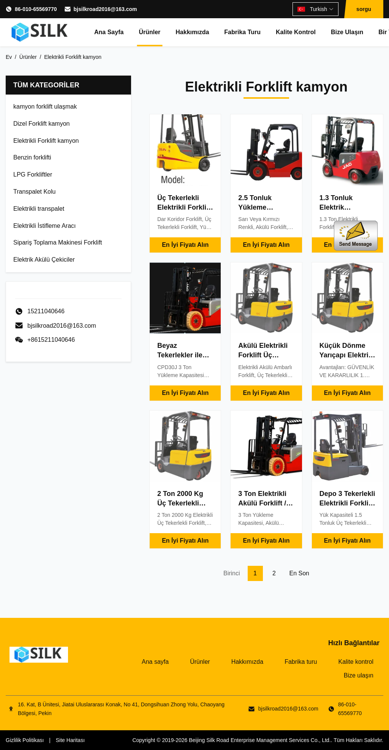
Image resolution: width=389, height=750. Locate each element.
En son (299, 573)
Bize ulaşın (347, 32)
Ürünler (149, 32)
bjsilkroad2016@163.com (105, 9)
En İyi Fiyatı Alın (185, 245)
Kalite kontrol (296, 32)
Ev (9, 57)
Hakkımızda (192, 32)
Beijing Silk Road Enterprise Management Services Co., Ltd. (260, 740)
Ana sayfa (108, 32)
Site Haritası (70, 740)
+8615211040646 (51, 339)
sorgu (363, 9)
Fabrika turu (242, 32)
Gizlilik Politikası (25, 740)
